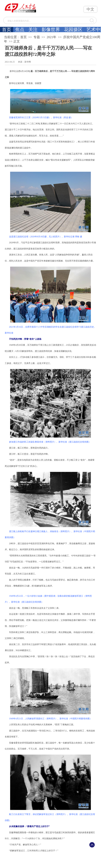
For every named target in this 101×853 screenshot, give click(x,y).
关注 (33, 29)
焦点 (19, 29)
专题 (36, 37)
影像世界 (51, 29)
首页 (6, 29)
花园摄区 (73, 29)
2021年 (51, 37)
